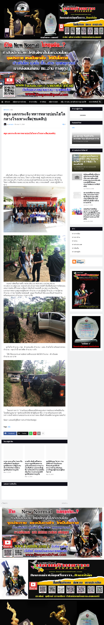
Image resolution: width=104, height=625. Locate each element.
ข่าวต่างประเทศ (77, 244)
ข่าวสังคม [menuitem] (43, 102)
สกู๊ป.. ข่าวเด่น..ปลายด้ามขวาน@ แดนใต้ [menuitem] (73, 102)
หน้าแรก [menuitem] (7, 102)
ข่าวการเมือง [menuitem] (33, 102)
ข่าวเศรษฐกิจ (76, 251)
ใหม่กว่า (5, 503)
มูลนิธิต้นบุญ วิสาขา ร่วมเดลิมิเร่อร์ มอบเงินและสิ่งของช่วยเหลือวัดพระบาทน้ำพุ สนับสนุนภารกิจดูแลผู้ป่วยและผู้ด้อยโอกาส (55, 466)
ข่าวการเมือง (76, 233)
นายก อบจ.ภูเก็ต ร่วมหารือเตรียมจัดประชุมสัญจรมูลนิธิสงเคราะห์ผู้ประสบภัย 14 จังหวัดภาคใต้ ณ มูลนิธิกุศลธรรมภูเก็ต (13, 465)
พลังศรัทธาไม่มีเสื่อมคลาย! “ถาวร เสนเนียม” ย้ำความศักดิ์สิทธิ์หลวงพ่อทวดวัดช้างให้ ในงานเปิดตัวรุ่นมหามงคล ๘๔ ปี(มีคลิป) (91, 214)
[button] (3, 101)
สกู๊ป (11, 109)
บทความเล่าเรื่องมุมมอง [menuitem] (30, 107)
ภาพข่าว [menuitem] (17, 107)
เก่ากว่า (64, 503)
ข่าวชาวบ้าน (76, 237)
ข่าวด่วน (74, 241)
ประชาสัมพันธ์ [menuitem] (93, 102)
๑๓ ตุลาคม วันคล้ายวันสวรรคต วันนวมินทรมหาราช (86, 137)
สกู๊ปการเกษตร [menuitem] (53, 102)
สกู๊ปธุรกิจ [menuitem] (9, 107)
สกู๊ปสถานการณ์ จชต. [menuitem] (19, 102)
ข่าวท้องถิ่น (75, 248)
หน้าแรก (6, 109)
